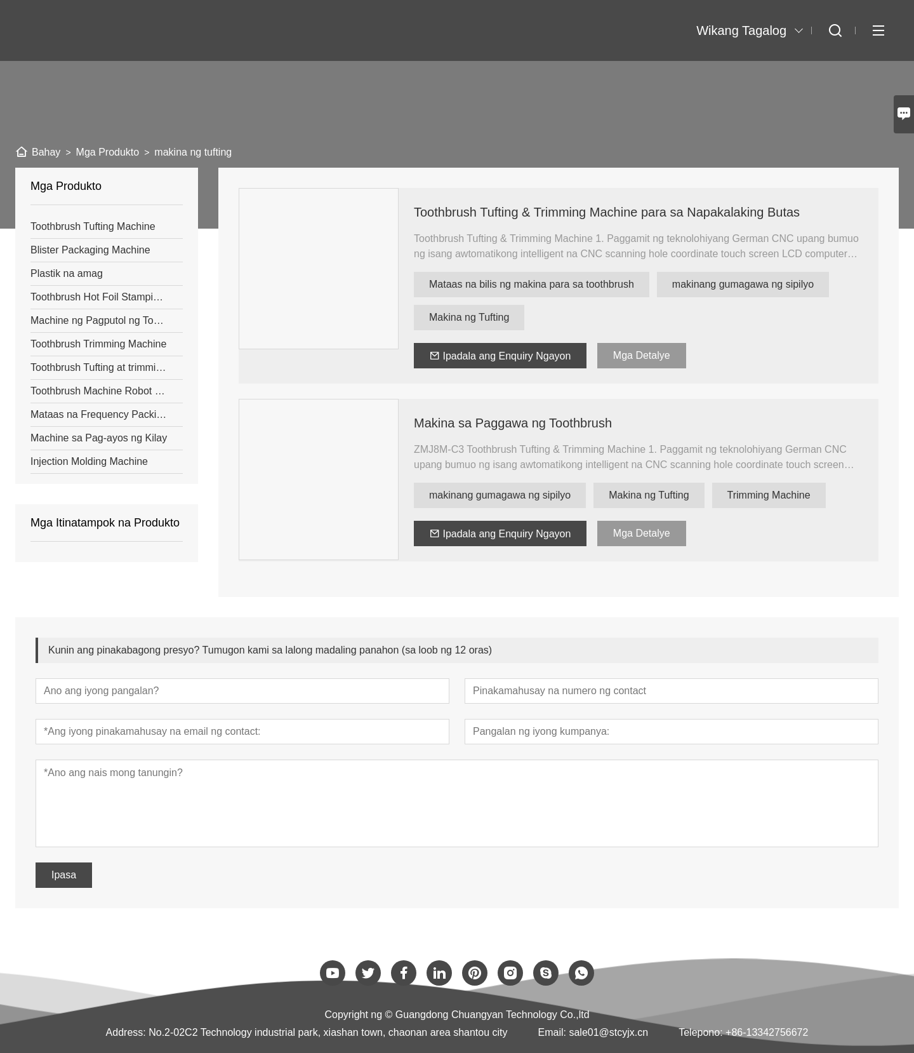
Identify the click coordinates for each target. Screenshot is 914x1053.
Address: (126, 1032)
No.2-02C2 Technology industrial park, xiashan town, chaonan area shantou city (328, 1032)
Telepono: (700, 1032)
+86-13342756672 (766, 1032)
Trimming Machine (769, 495)
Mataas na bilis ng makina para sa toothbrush (531, 284)
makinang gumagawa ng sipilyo (743, 284)
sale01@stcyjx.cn (608, 1032)
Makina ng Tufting (469, 317)
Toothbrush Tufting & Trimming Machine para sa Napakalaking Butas (607, 212)
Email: (552, 1032)
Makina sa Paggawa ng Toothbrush (513, 423)
